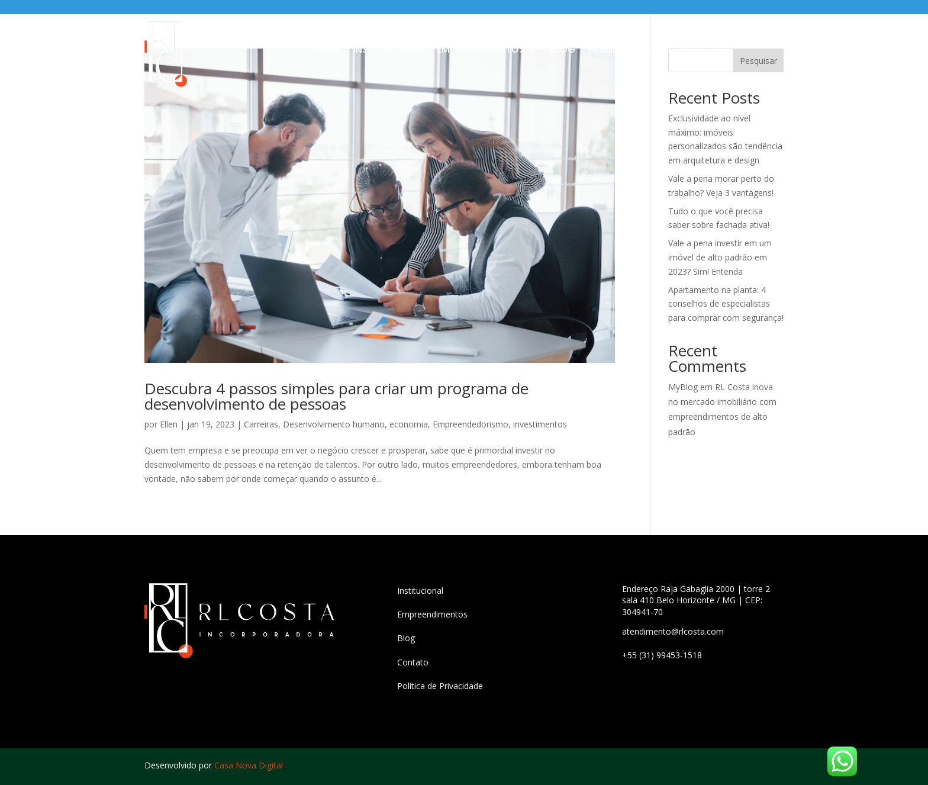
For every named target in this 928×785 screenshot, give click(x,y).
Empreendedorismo (470, 424)
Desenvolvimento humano (334, 424)
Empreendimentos (481, 51)
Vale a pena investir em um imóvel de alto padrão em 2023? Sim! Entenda (720, 257)
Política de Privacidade (440, 685)
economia (408, 424)
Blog (562, 51)
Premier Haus (620, 51)
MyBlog (683, 386)
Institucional (388, 51)
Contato (690, 51)
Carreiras (261, 424)
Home (326, 51)
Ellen (169, 424)
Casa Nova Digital (248, 765)
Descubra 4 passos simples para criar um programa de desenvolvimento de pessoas (336, 396)
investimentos (540, 424)
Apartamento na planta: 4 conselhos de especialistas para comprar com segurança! (726, 304)
